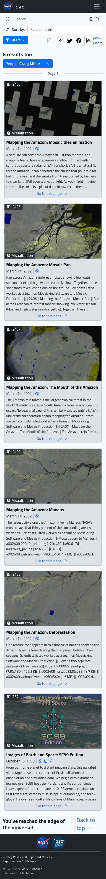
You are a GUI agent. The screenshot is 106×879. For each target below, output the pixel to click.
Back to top (86, 824)
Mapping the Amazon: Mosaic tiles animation (49, 142)
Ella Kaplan (27, 873)
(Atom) (98, 43)
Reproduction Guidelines (19, 861)
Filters (15, 40)
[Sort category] (65, 29)
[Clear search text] (89, 19)
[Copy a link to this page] (60, 41)
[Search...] (49, 19)
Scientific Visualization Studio (20, 6)
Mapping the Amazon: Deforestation (40, 632)
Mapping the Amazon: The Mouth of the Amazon (52, 387)
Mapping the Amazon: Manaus (35, 509)
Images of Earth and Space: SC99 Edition (44, 754)
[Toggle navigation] (96, 6)
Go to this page (52, 193)
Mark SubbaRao (31, 869)
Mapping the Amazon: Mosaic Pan (38, 264)
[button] (48, 63)
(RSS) (97, 38)
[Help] (7, 19)
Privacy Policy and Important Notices (27, 857)
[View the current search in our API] (49, 41)
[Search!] (98, 19)
